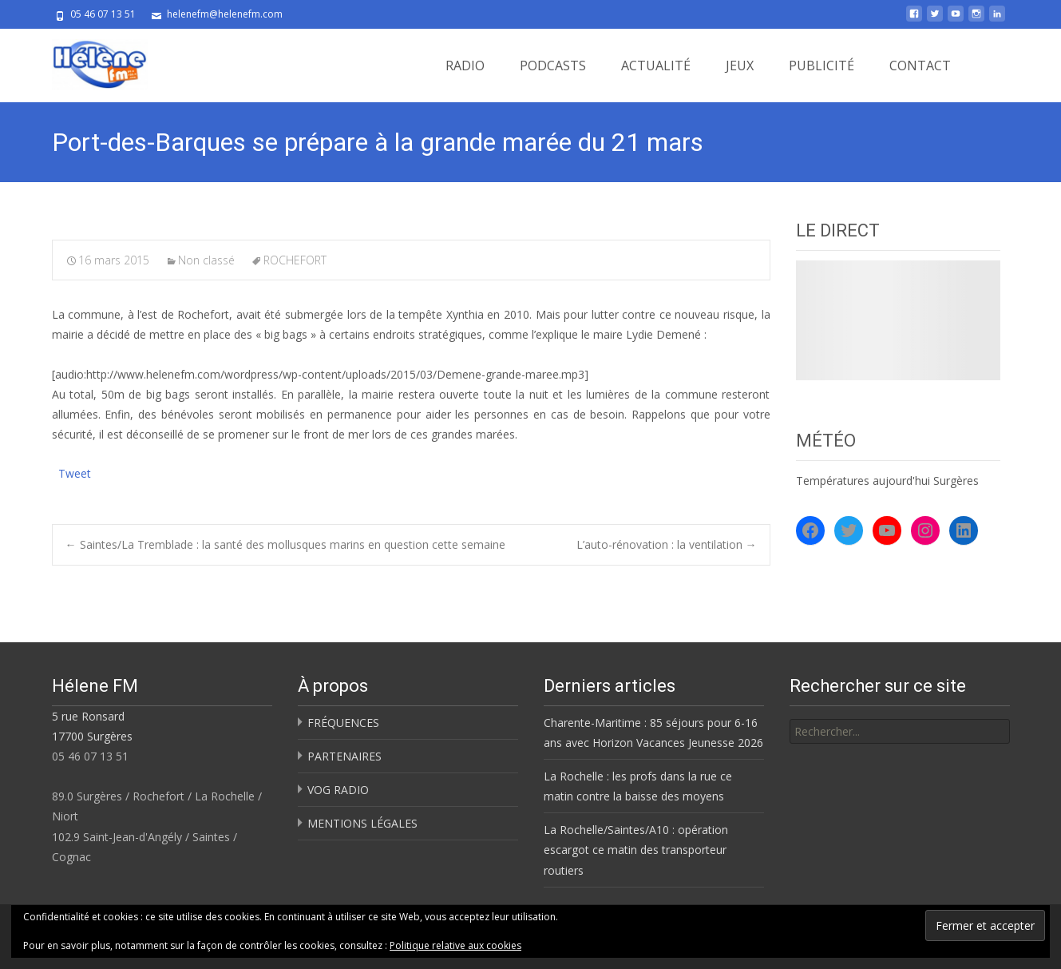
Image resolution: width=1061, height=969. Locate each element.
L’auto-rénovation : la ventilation (666, 544)
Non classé (206, 260)
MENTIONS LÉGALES (362, 823)
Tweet (74, 472)
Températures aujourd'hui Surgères (887, 480)
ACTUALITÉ (656, 65)
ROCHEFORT (295, 260)
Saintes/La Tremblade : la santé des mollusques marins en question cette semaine (285, 544)
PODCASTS (553, 65)
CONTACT (920, 65)
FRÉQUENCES (343, 722)
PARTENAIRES (344, 756)
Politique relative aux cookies (455, 945)
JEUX (740, 65)
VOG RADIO (338, 789)
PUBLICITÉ (821, 65)
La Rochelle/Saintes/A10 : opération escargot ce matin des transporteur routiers (636, 849)
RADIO (465, 65)
